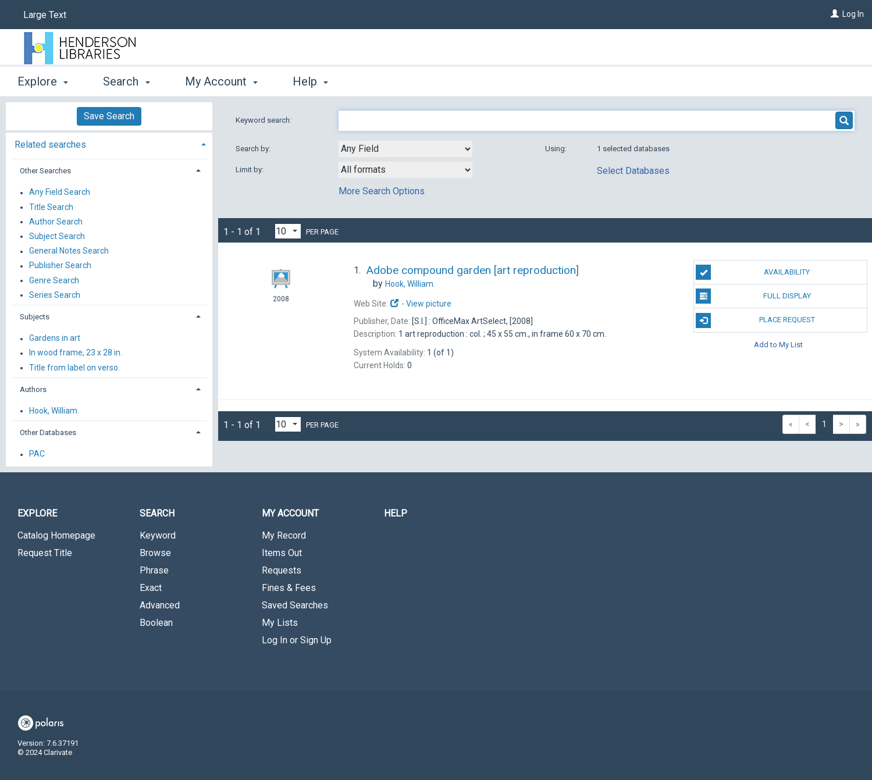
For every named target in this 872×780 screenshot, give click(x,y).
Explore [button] (42, 81)
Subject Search (57, 236)
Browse (155, 552)
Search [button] (126, 81)
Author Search (56, 221)
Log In (853, 14)
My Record (284, 535)
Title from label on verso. (74, 367)
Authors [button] (33, 389)
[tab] (109, 143)
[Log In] (835, 14)
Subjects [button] (34, 316)
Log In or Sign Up (297, 640)
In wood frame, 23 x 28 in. (75, 353)
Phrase (154, 570)
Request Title (44, 552)
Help (395, 513)
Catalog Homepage (56, 535)
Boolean (156, 622)
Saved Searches (295, 605)
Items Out (282, 552)
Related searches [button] (50, 144)
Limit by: (250, 169)
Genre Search (54, 280)
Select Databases (633, 170)
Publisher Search (60, 265)
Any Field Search (59, 192)
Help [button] (310, 81)
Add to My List (778, 344)
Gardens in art (54, 338)
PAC (37, 454)
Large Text (44, 14)
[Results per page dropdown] (288, 231)
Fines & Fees (289, 587)
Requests (281, 570)
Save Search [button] (109, 116)
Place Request (755, 320)
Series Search (54, 295)
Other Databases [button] (48, 432)
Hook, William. (54, 410)
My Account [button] (221, 81)
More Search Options (382, 191)
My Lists (280, 622)
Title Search (51, 207)
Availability (753, 272)
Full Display (753, 296)
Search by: (254, 148)
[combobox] (405, 149)
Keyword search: (264, 120)
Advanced (160, 605)
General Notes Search (69, 251)
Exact (151, 587)
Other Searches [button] (45, 170)
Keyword (158, 535)
